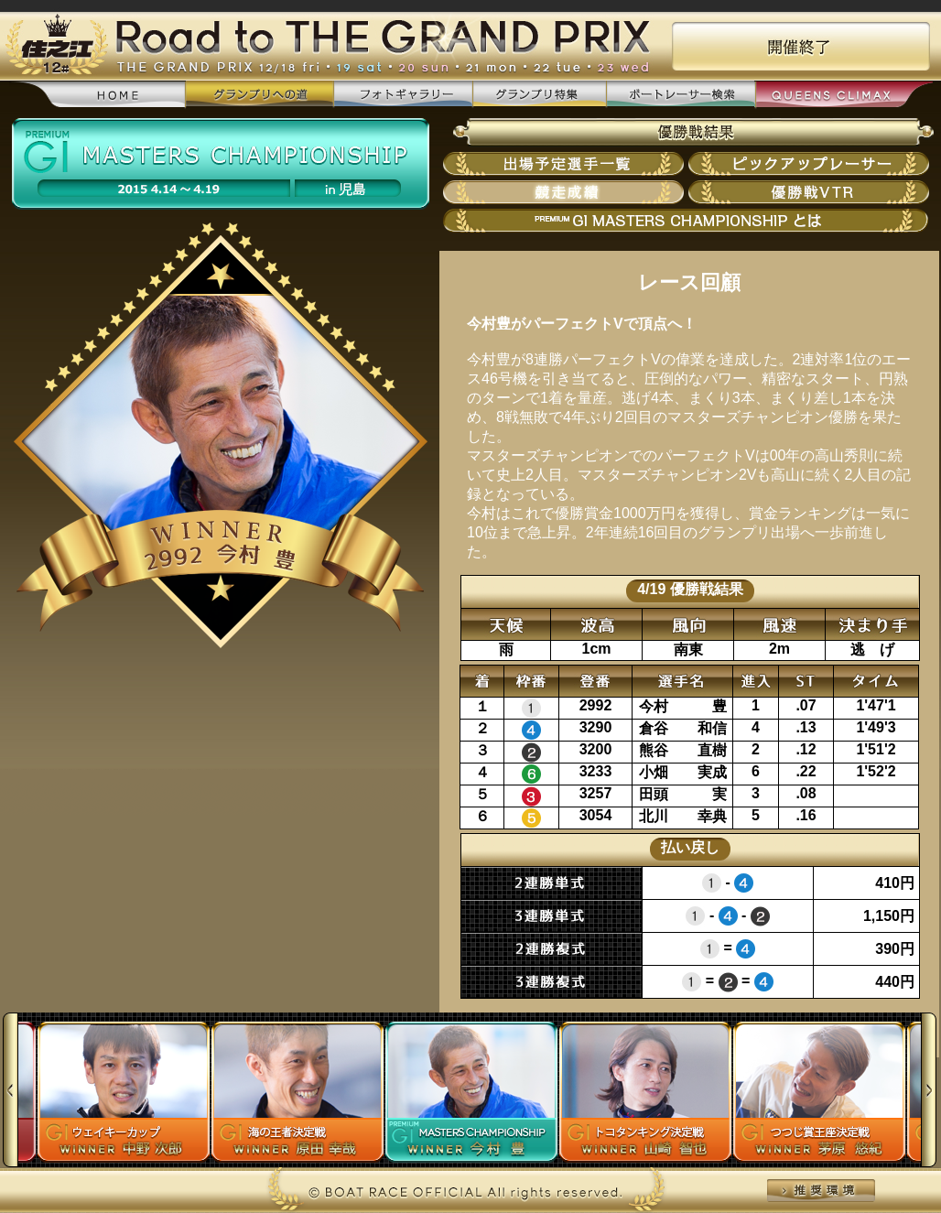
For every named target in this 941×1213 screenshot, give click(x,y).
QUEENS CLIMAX (843, 95)
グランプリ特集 (539, 95)
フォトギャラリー (402, 95)
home (97, 95)
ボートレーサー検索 (680, 95)
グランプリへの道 (259, 95)
